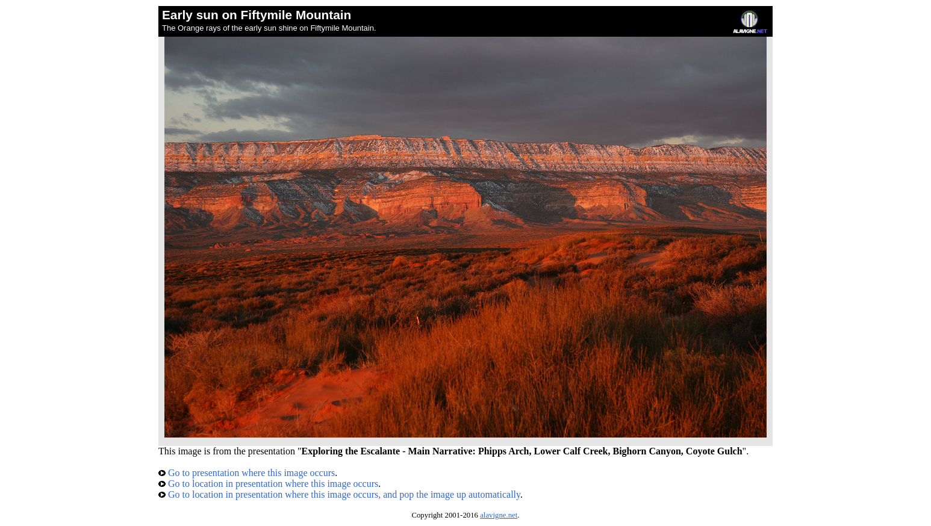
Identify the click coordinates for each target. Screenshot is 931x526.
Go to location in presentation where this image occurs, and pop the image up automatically (339, 494)
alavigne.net (498, 515)
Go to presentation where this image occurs (246, 473)
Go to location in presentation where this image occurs (268, 483)
